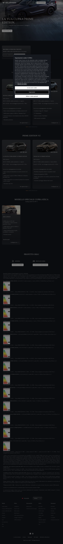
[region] (32, 77)
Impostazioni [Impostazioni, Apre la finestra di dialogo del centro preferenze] (32, 92)
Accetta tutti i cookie (32, 87)
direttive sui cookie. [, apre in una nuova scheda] (22, 83)
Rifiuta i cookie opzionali (32, 96)
